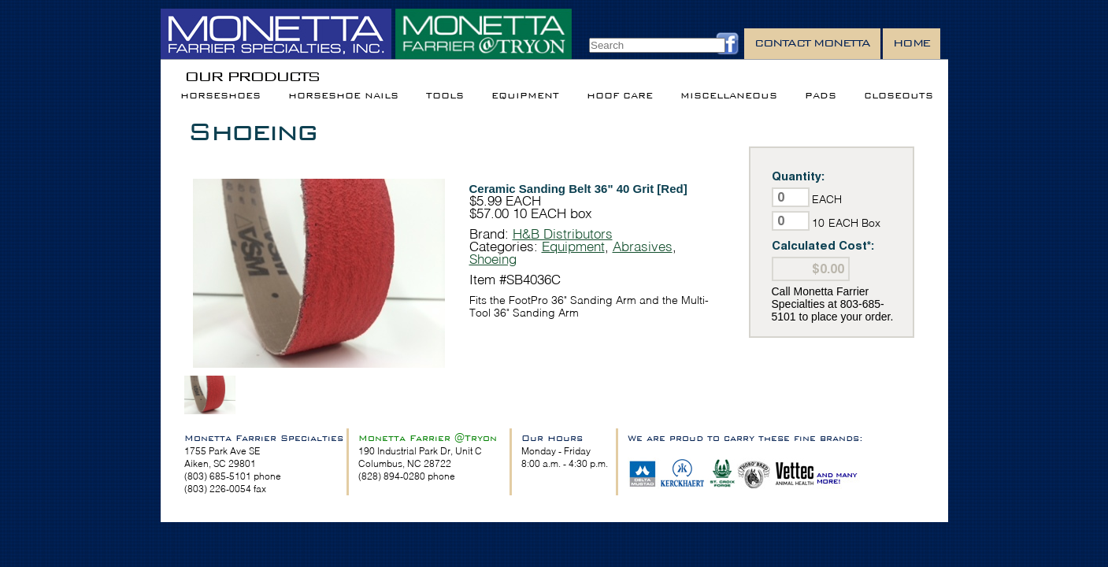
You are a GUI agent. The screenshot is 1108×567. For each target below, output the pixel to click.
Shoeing (252, 131)
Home (911, 43)
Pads (820, 96)
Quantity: (798, 176)
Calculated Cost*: (823, 245)
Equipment (525, 96)
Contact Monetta (812, 43)
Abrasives (643, 246)
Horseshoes (220, 96)
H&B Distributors (563, 233)
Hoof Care (620, 96)
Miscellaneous (728, 96)
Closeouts (898, 96)
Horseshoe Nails (343, 96)
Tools (445, 96)
